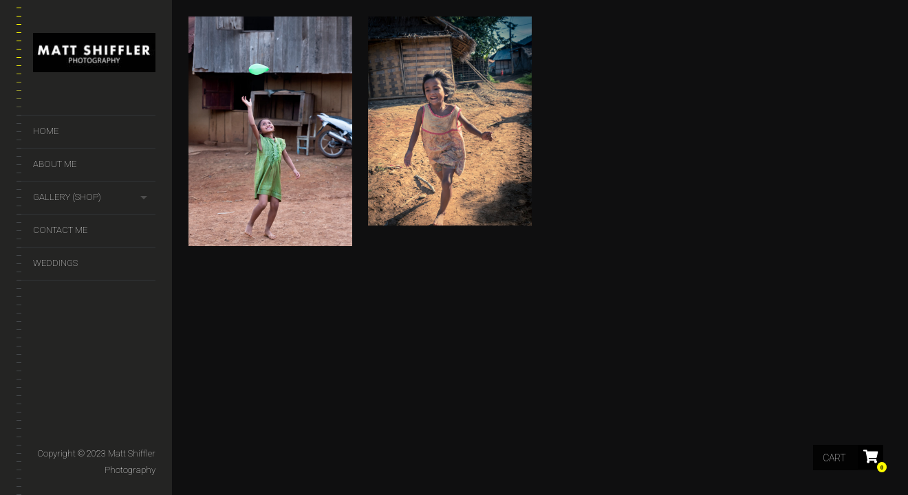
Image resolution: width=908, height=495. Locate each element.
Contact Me (60, 230)
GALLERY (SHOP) (67, 197)
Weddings (55, 263)
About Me (54, 164)
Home (45, 131)
